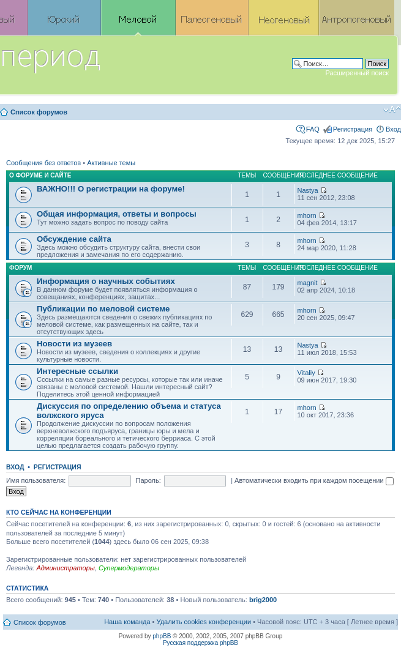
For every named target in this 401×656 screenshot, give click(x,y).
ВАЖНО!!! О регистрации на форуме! (111, 188)
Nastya (308, 190)
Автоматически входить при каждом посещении (314, 480)
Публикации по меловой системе (103, 308)
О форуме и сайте (40, 175)
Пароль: (148, 480)
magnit (308, 282)
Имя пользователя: (36, 480)
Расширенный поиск (357, 72)
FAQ (313, 129)
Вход (393, 129)
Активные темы (111, 162)
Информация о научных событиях (106, 281)
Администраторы (65, 568)
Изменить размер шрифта (392, 109)
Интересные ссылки (77, 371)
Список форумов (38, 112)
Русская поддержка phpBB (200, 642)
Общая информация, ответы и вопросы (117, 213)
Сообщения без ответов (43, 162)
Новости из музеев (74, 343)
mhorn (307, 215)
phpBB (161, 636)
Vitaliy (306, 372)
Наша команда (127, 621)
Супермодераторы (129, 568)
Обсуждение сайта (74, 239)
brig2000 (263, 599)
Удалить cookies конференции (204, 621)
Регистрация (352, 129)
